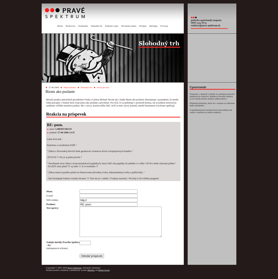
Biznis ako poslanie (60, 91)
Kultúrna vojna (111, 26)
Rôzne (60, 26)
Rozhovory (71, 26)
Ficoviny (164, 26)
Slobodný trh (96, 26)
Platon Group (104, 276)
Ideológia (153, 26)
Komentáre (83, 26)
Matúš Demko (69, 87)
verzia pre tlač (103, 87)
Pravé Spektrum (75, 273)
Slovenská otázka (128, 26)
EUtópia (142, 26)
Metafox (91, 276)
